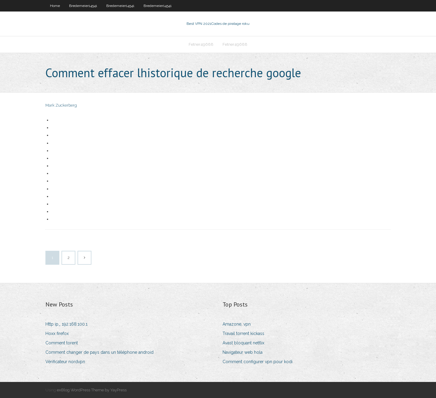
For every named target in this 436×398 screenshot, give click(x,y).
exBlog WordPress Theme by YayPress (92, 390)
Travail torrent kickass (243, 333)
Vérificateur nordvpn (65, 361)
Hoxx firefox (57, 333)
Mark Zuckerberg (61, 105)
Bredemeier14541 (83, 6)
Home (55, 6)
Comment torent (61, 342)
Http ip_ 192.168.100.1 (66, 324)
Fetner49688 (201, 44)
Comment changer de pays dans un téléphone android (99, 352)
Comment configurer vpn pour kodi (257, 361)
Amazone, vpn (237, 324)
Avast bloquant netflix (243, 342)
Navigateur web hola (243, 352)
